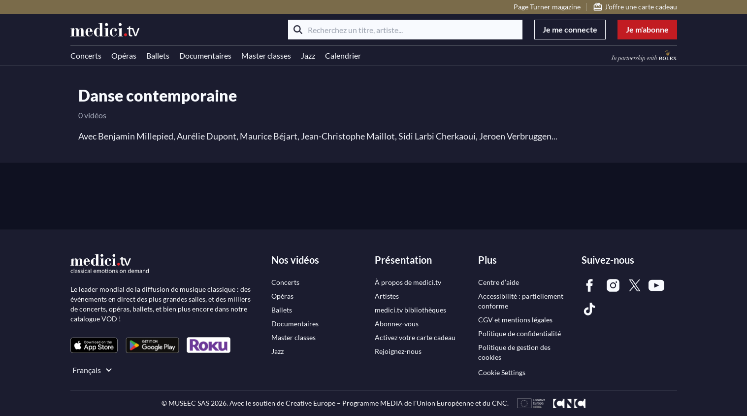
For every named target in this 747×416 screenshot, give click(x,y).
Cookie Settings (501, 372)
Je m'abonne (647, 29)
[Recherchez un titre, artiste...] (405, 29)
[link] (94, 345)
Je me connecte (570, 29)
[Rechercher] (298, 29)
